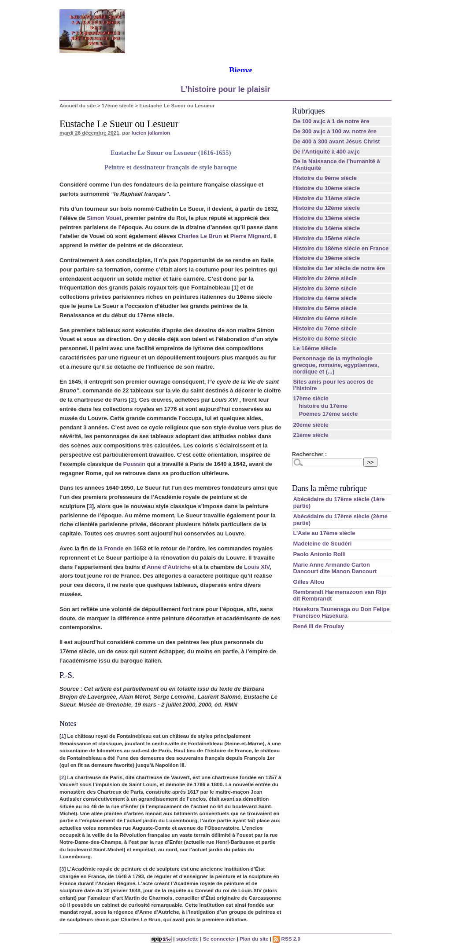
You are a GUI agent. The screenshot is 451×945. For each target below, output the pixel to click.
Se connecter (219, 938)
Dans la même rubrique (329, 488)
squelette (187, 938)
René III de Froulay (318, 626)
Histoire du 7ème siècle (325, 328)
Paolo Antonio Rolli (319, 554)
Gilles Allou (308, 582)
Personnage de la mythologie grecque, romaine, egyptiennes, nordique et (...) (336, 365)
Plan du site (254, 938)
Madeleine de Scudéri (322, 543)
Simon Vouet (104, 218)
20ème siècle (310, 424)
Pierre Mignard (250, 236)
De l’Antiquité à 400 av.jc (326, 151)
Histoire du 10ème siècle (326, 188)
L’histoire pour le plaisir (225, 89)
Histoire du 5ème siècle (325, 308)
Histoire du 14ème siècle (326, 228)
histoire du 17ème (323, 406)
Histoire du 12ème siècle (326, 208)
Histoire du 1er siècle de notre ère (339, 268)
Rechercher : (309, 454)
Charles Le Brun (200, 236)
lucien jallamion (151, 133)
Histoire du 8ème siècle (325, 338)
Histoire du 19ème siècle (326, 258)
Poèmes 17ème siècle (328, 413)
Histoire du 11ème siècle (326, 198)
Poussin (134, 464)
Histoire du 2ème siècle (325, 278)
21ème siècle (310, 435)
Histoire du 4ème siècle (325, 298)
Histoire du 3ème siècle (325, 288)
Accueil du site (77, 105)
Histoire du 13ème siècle (326, 218)
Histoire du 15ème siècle (326, 238)
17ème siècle (117, 105)
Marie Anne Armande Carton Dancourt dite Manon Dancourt (335, 568)
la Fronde (111, 548)
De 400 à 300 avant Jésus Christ (336, 141)
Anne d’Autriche (169, 567)
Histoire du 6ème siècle (325, 318)
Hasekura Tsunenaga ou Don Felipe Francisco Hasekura (341, 612)
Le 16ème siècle (314, 348)
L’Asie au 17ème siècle (324, 533)
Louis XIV (257, 567)
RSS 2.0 (286, 938)
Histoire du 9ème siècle (325, 178)
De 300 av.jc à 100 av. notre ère (335, 131)
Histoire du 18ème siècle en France (340, 248)
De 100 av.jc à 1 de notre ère (331, 121)
